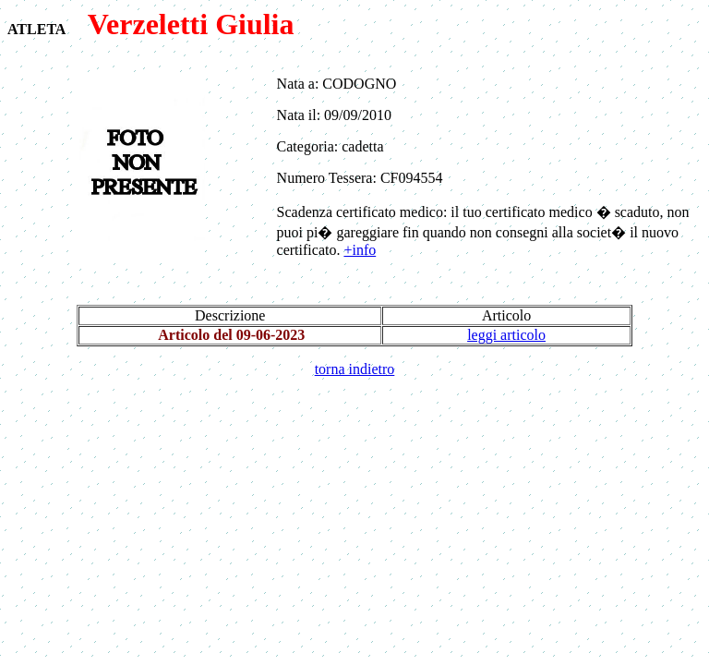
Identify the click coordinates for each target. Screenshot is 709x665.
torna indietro (355, 369)
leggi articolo (506, 335)
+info (359, 250)
